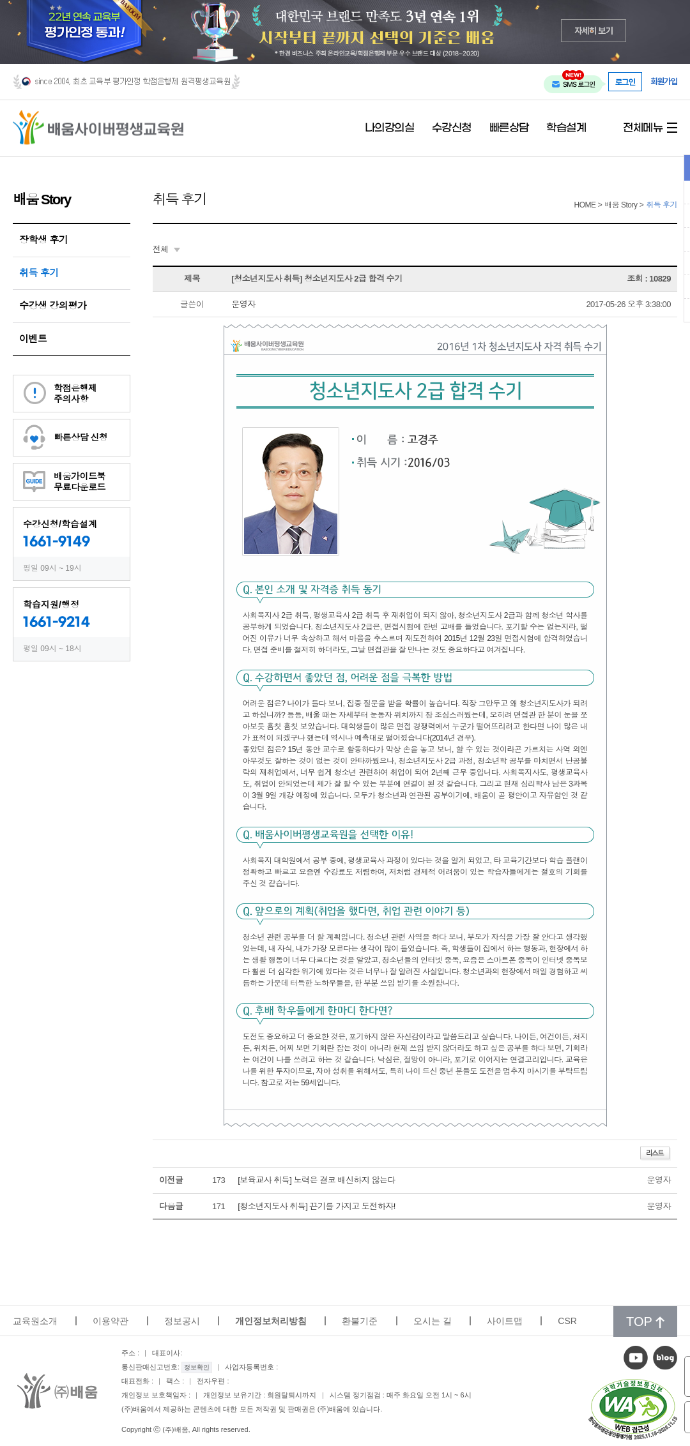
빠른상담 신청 (80, 437)
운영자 (243, 304)
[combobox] (166, 249)
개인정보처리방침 (271, 1321)
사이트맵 (505, 1321)
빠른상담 (509, 128)
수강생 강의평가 (52, 305)
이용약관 (110, 1321)
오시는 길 (432, 1321)
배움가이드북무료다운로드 (79, 481)
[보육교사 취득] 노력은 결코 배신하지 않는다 (316, 1180)
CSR (567, 1321)
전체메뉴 (643, 128)
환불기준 (360, 1321)
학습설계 (566, 128)
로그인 (625, 81)
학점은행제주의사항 (75, 393)
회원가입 (663, 81)
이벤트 (33, 338)
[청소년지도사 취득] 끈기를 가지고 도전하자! (316, 1206)
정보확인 (197, 1367)
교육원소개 (35, 1321)
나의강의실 (390, 128)
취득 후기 (39, 272)
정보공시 (182, 1321)
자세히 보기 (593, 30)
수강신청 (451, 128)
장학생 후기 (43, 239)
